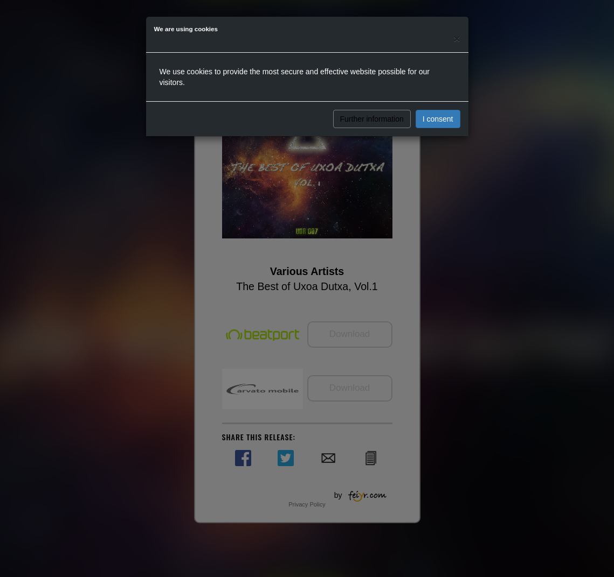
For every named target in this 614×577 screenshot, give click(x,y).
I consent (438, 119)
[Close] (456, 38)
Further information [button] (372, 119)
